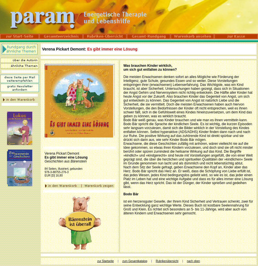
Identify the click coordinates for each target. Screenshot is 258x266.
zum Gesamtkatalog (134, 261)
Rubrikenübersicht (167, 261)
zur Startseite (105, 261)
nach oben (193, 261)
